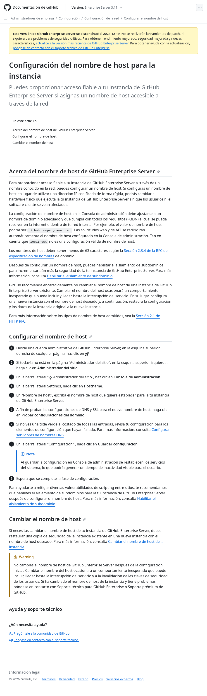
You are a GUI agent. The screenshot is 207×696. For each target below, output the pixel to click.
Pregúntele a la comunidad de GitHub (39, 633)
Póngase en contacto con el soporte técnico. (44, 640)
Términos (49, 679)
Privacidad (67, 679)
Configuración (69, 18)
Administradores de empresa (32, 18)
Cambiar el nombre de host (47, 519)
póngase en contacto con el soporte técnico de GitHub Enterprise (61, 48)
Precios (97, 679)
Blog (140, 679)
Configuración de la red (101, 18)
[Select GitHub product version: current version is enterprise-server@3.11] (96, 7)
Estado (83, 679)
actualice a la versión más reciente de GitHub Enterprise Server (82, 43)
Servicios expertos (119, 679)
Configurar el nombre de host (146, 18)
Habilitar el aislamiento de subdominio (79, 275)
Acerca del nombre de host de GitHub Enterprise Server (84, 171)
